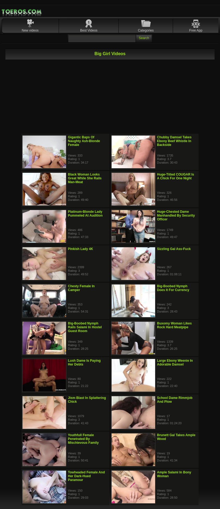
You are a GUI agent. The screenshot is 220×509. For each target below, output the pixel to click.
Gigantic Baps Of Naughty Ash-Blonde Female (84, 141)
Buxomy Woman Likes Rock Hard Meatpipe (174, 325)
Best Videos (89, 30)
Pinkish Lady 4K (80, 249)
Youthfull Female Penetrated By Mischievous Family (83, 439)
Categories (146, 30)
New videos (30, 30)
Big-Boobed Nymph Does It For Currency (173, 288)
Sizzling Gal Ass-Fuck (174, 249)
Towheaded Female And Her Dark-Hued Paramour (86, 476)
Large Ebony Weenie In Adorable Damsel (175, 362)
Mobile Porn (22, 12)
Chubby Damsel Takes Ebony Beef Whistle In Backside (174, 141)
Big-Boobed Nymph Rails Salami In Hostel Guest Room (85, 327)
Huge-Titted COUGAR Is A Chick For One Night (175, 176)
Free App (195, 30)
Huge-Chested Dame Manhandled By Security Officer (176, 215)
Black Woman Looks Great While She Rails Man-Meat (85, 178)
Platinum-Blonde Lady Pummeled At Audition (85, 213)
